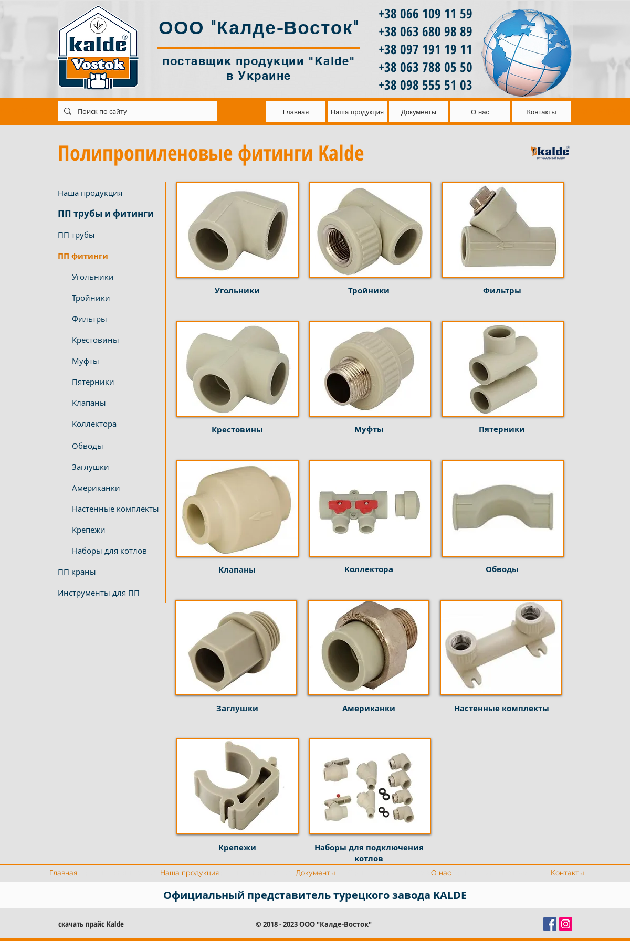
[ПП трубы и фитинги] (108, 213)
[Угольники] (115, 276)
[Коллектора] (115, 423)
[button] (108, 255)
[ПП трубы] (108, 234)
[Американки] (115, 487)
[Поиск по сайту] (136, 111)
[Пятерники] (115, 381)
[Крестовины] (115, 339)
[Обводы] (115, 445)
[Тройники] (115, 297)
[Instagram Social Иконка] (565, 924)
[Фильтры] (115, 318)
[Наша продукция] (108, 192)
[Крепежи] (115, 529)
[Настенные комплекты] (115, 508)
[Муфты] (115, 360)
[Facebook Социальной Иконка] (549, 924)
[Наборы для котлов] (115, 550)
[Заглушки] (115, 466)
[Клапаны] (115, 402)
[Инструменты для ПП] (108, 592)
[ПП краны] (108, 571)
